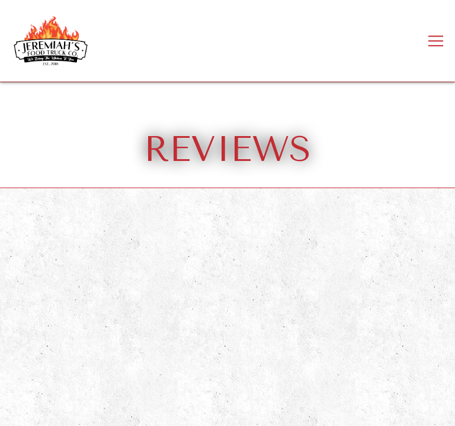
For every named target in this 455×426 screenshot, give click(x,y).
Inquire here (227, 410)
